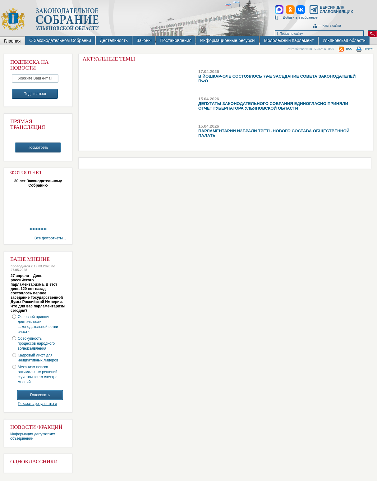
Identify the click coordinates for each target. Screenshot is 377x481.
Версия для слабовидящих (336, 9)
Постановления (175, 40)
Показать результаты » (37, 404)
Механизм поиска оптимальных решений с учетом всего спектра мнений (37, 374)
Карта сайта (332, 25)
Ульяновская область (344, 40)
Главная (12, 41)
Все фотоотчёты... (50, 238)
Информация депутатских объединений (32, 436)
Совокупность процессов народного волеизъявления (36, 343)
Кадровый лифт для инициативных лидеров (38, 357)
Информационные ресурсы (227, 40)
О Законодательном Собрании (60, 40)
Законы (143, 40)
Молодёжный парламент (289, 40)
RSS (349, 49)
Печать (369, 49)
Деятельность (114, 40)
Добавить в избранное (300, 17)
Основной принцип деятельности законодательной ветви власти (38, 324)
